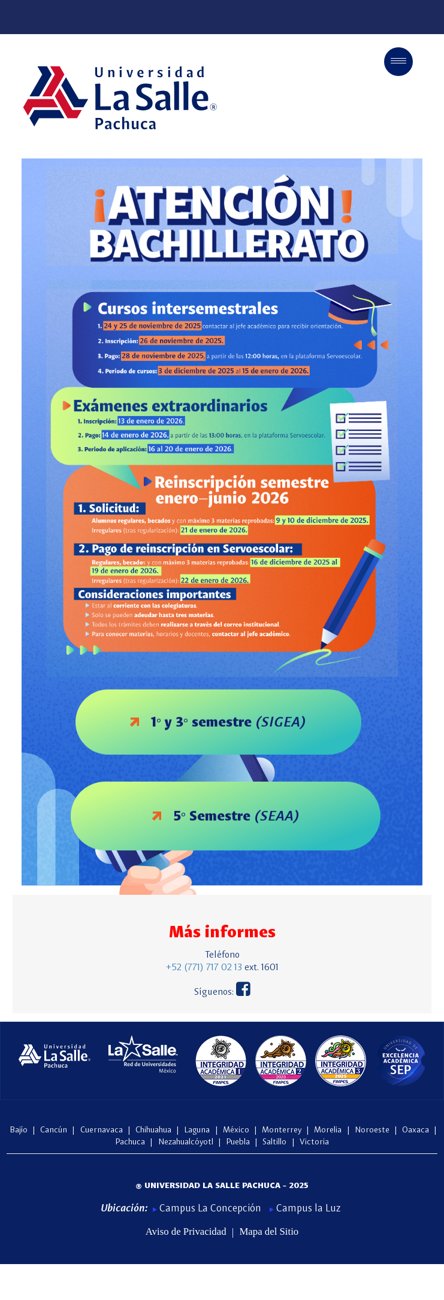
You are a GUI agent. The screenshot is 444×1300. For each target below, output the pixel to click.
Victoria (314, 1142)
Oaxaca (416, 1130)
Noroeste (373, 1130)
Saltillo (275, 1142)
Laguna (198, 1130)
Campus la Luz (305, 1209)
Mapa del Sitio (268, 1232)
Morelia (329, 1130)
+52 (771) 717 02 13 (204, 968)
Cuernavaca (101, 1130)
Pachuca (131, 1142)
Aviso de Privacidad (186, 1232)
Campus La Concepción (208, 1209)
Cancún (53, 1130)
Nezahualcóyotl (185, 1142)
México (237, 1130)
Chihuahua (154, 1130)
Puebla (239, 1142)
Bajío (19, 1130)
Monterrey (283, 1130)
